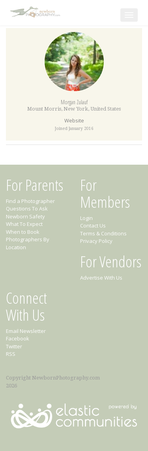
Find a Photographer (30, 201)
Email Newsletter (26, 330)
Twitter (14, 346)
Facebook (17, 338)
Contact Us (93, 225)
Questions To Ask (27, 208)
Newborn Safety (25, 216)
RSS (10, 353)
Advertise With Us (101, 277)
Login (86, 218)
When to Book (22, 231)
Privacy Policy (96, 240)
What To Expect (24, 223)
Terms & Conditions (103, 233)
